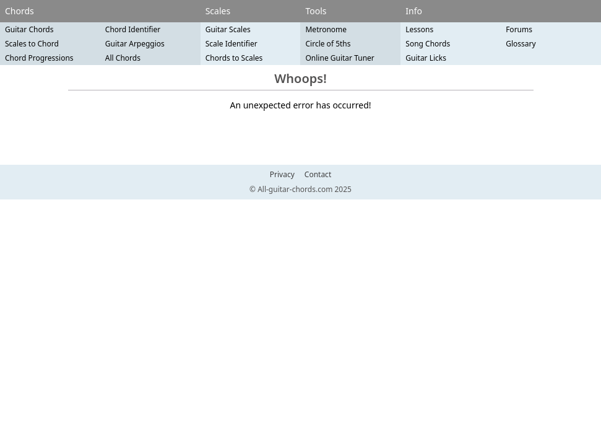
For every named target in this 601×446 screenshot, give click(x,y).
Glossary (520, 43)
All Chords (123, 58)
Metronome (326, 29)
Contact (318, 175)
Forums (519, 29)
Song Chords (427, 43)
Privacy (282, 175)
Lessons (419, 29)
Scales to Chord (32, 43)
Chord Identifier (133, 29)
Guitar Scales (228, 29)
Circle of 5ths (327, 43)
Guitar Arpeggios (135, 43)
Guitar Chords (29, 29)
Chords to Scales (234, 58)
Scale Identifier (231, 43)
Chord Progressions (39, 58)
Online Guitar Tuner (339, 58)
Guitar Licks (425, 58)
